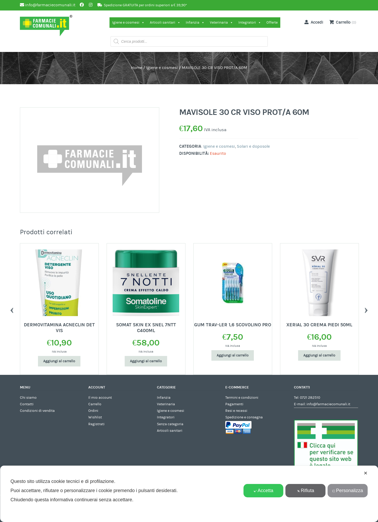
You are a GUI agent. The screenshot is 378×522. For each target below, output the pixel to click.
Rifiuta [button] (305, 490)
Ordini (93, 411)
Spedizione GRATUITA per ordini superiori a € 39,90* (145, 5)
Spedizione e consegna (244, 417)
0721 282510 (310, 398)
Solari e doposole (253, 146)
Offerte (272, 22)
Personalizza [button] (347, 490)
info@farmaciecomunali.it (328, 404)
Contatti (27, 404)
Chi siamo (28, 398)
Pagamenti (234, 404)
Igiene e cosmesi (128, 22)
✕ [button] (366, 473)
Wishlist (95, 417)
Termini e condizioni (241, 398)
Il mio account (100, 398)
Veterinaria (221, 22)
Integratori (249, 22)
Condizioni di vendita (37, 411)
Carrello (94, 404)
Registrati (96, 424)
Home (136, 67)
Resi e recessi (236, 411)
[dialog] (189, 494)
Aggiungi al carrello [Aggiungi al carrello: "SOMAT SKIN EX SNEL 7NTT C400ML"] (146, 361)
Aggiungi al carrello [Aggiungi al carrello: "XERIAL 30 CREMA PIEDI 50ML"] (319, 355)
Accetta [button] (263, 490)
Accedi (312, 22)
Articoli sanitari (165, 22)
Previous (12, 309)
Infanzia (195, 22)
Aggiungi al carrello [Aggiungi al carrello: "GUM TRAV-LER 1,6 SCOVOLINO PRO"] (233, 355)
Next (366, 309)
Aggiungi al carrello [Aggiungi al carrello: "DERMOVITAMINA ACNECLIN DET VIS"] (59, 361)
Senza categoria (170, 424)
